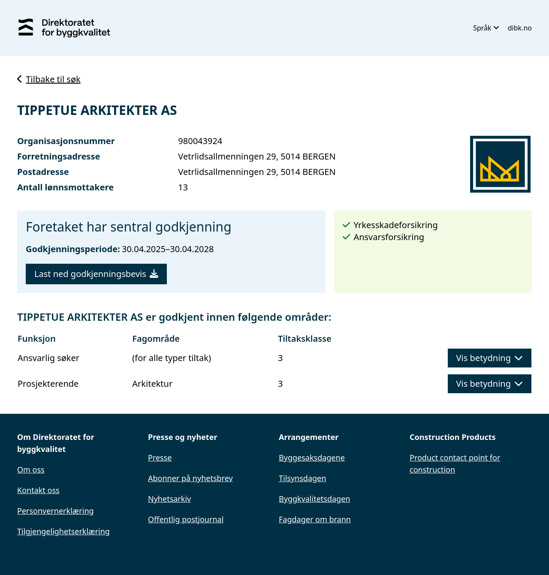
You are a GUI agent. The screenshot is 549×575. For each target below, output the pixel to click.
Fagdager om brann (315, 519)
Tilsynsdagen (302, 478)
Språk (486, 28)
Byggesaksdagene (312, 457)
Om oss (31, 469)
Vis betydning (489, 358)
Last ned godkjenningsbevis (96, 274)
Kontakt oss (38, 490)
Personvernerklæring (55, 511)
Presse (160, 457)
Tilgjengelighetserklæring (63, 531)
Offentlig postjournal (185, 519)
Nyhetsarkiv (169, 499)
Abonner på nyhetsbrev (190, 478)
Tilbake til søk (49, 79)
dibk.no (520, 28)
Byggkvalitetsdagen (314, 499)
